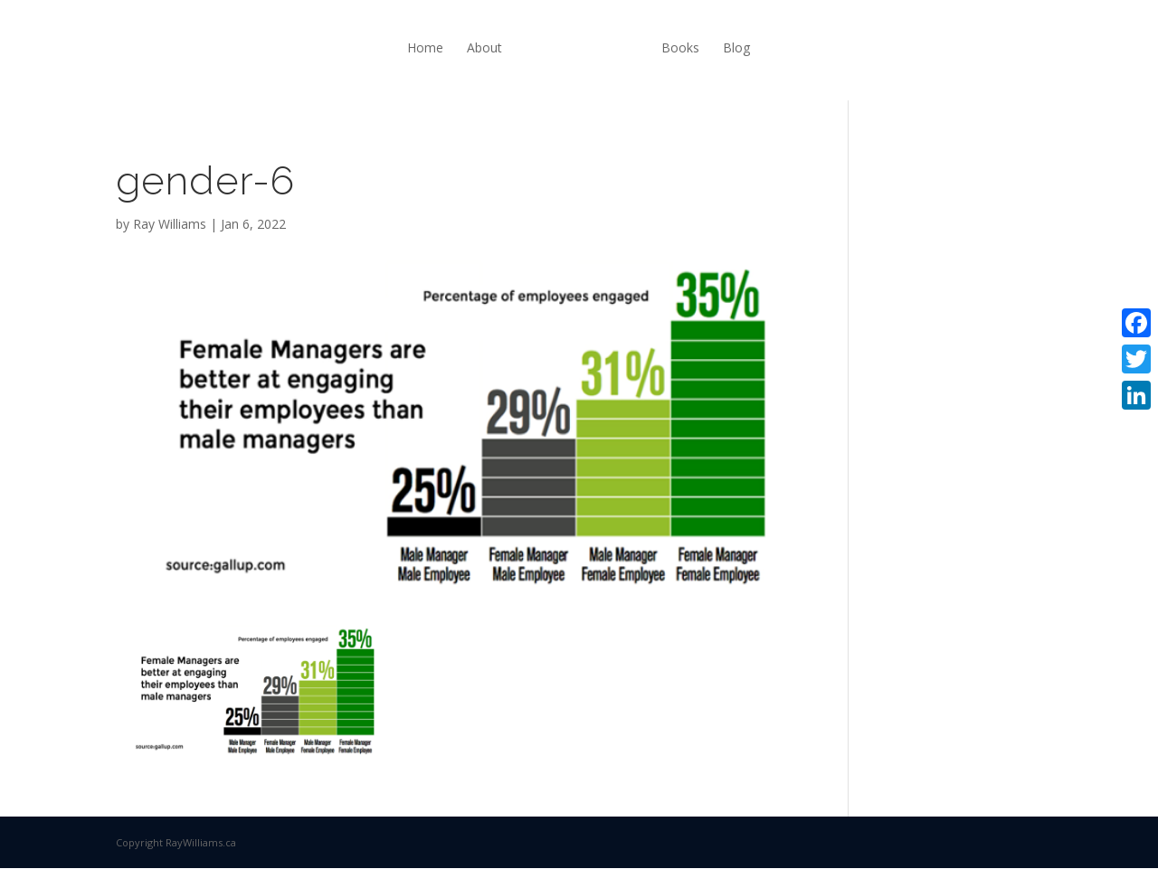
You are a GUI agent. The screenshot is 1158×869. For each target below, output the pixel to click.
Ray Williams (169, 223)
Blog (736, 47)
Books (680, 47)
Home (425, 47)
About (484, 47)
